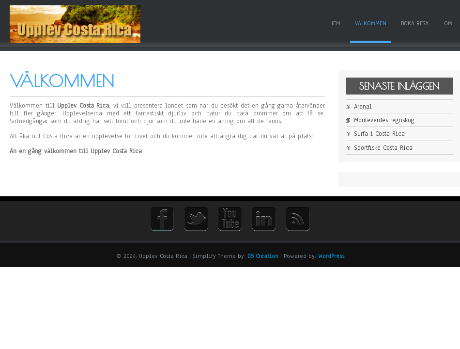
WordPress (331, 256)
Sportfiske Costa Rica (383, 147)
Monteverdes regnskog (384, 120)
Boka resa (415, 23)
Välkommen (370, 23)
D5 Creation (262, 256)
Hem (334, 23)
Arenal (363, 106)
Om (448, 23)
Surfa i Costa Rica (379, 133)
